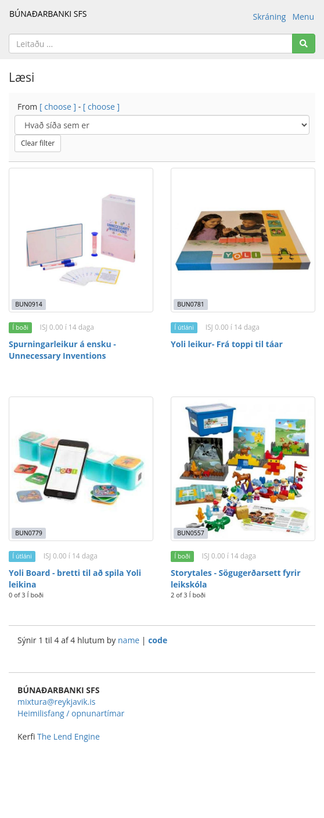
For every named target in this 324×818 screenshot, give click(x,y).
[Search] (303, 43)
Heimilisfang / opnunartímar (70, 713)
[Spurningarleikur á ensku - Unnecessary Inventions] (81, 240)
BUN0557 (190, 533)
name (130, 640)
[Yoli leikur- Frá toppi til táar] (243, 240)
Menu (303, 16)
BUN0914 (28, 304)
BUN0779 (28, 533)
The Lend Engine (68, 736)
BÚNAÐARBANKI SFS (48, 13)
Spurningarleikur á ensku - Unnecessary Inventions (62, 349)
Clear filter (38, 143)
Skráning (269, 16)
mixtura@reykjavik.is (56, 701)
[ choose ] (57, 106)
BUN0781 (190, 304)
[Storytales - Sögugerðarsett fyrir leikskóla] (243, 468)
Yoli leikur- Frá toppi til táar (227, 343)
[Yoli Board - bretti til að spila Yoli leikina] (81, 468)
